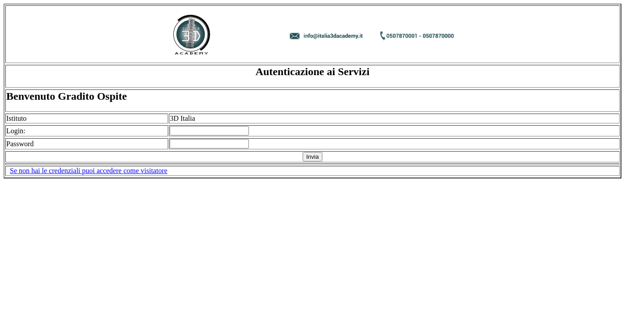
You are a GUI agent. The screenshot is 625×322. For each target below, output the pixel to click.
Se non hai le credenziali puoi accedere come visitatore (88, 170)
